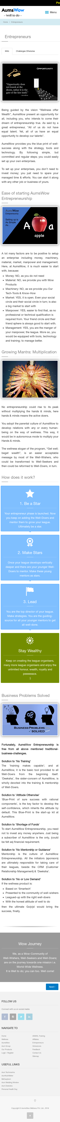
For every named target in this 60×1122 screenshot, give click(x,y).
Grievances (36, 1046)
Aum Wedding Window (10, 1082)
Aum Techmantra (8, 1072)
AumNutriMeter (7, 1076)
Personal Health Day (9, 1089)
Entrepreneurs (38, 1043)
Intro (7, 51)
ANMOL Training (38, 1036)
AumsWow (6, 1043)
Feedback (36, 1049)
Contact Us (36, 1053)
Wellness (5, 1039)
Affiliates (35, 1039)
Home (5, 22)
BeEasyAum (6, 1079)
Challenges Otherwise (25, 51)
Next (52, 987)
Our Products (7, 1049)
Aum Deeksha (7, 1086)
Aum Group (6, 1046)
